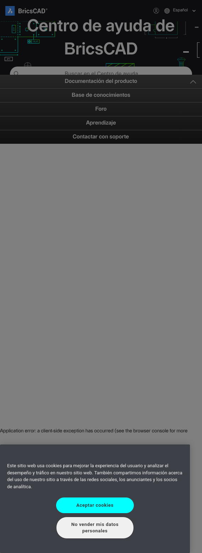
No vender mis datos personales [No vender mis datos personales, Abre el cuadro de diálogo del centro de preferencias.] (95, 527)
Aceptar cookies (95, 505)
